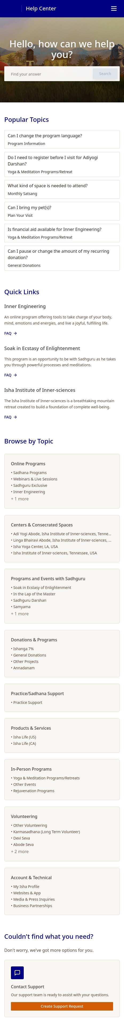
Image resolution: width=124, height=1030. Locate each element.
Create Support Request (62, 1006)
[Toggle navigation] (114, 8)
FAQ (11, 333)
